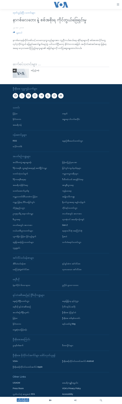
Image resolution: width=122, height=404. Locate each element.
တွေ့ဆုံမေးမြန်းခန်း (20, 329)
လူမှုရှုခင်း (16, 248)
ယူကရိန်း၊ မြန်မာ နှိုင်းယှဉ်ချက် (24, 236)
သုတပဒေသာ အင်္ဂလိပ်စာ (72, 269)
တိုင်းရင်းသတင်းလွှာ (69, 208)
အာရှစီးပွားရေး (68, 185)
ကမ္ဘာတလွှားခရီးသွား (70, 173)
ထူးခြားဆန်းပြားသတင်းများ (23, 242)
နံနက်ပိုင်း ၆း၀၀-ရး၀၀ (21, 285)
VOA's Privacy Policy (71, 388)
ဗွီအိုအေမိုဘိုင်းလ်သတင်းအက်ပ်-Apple (27, 367)
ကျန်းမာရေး (67, 191)
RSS (15, 140)
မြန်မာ (15, 113)
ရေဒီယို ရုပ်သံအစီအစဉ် (22, 307)
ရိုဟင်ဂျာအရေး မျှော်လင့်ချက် (73, 202)
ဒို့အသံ (64, 236)
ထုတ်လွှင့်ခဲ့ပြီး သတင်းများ (24, 12)
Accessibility (67, 394)
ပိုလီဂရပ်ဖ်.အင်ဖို (68, 307)
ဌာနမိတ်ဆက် (18, 345)
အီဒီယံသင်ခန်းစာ (19, 263)
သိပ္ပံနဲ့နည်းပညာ (19, 208)
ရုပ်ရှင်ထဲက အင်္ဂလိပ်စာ (71, 263)
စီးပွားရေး (16, 219)
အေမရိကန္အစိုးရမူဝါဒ (70, 382)
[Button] (17, 33)
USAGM (16, 382)
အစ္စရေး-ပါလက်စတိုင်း (71, 119)
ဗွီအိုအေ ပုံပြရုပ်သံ (69, 312)
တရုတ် (64, 113)
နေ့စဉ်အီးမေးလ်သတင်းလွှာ (72, 140)
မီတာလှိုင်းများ (67, 345)
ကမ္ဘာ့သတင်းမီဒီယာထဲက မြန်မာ (25, 196)
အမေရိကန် (17, 125)
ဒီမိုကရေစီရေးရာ (19, 179)
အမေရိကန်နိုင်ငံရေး (20, 185)
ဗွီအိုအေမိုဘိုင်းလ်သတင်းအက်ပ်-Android (78, 361)
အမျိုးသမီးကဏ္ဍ (68, 196)
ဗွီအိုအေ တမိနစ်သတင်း (71, 318)
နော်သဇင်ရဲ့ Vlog (68, 324)
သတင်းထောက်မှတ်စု (21, 191)
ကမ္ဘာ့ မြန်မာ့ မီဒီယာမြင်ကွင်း (24, 202)
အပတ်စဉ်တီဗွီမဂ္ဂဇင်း (21, 312)
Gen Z (65, 225)
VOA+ (15, 361)
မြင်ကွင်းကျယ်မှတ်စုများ (71, 168)
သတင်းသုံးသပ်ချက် (20, 173)
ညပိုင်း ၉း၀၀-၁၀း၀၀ (70, 285)
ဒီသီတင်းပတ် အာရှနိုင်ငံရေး (72, 179)
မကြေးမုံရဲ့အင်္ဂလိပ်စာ (21, 269)
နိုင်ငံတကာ (17, 119)
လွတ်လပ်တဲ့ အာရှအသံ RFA (24, 394)
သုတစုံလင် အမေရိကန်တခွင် (73, 219)
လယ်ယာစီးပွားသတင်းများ (23, 231)
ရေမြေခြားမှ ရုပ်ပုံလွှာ (70, 301)
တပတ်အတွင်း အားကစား (22, 225)
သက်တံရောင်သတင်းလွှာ (71, 242)
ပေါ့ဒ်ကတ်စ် (17, 146)
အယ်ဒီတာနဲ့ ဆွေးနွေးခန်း (22, 162)
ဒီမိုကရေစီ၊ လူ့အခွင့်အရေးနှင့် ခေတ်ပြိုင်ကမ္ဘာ (30, 168)
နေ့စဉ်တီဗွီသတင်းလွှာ (21, 301)
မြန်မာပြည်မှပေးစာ (69, 162)
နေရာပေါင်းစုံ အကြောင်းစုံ (72, 231)
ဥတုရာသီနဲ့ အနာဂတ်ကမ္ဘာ (23, 213)
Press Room (18, 388)
